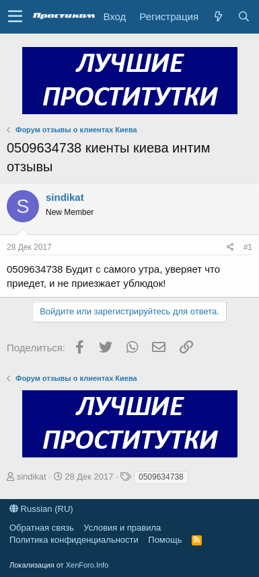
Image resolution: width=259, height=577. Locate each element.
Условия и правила (122, 528)
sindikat (65, 197)
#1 (248, 247)
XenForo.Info (87, 565)
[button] (15, 17)
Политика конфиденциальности (74, 540)
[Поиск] (243, 16)
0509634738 (161, 477)
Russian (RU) (41, 509)
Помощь (165, 540)
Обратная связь (41, 528)
